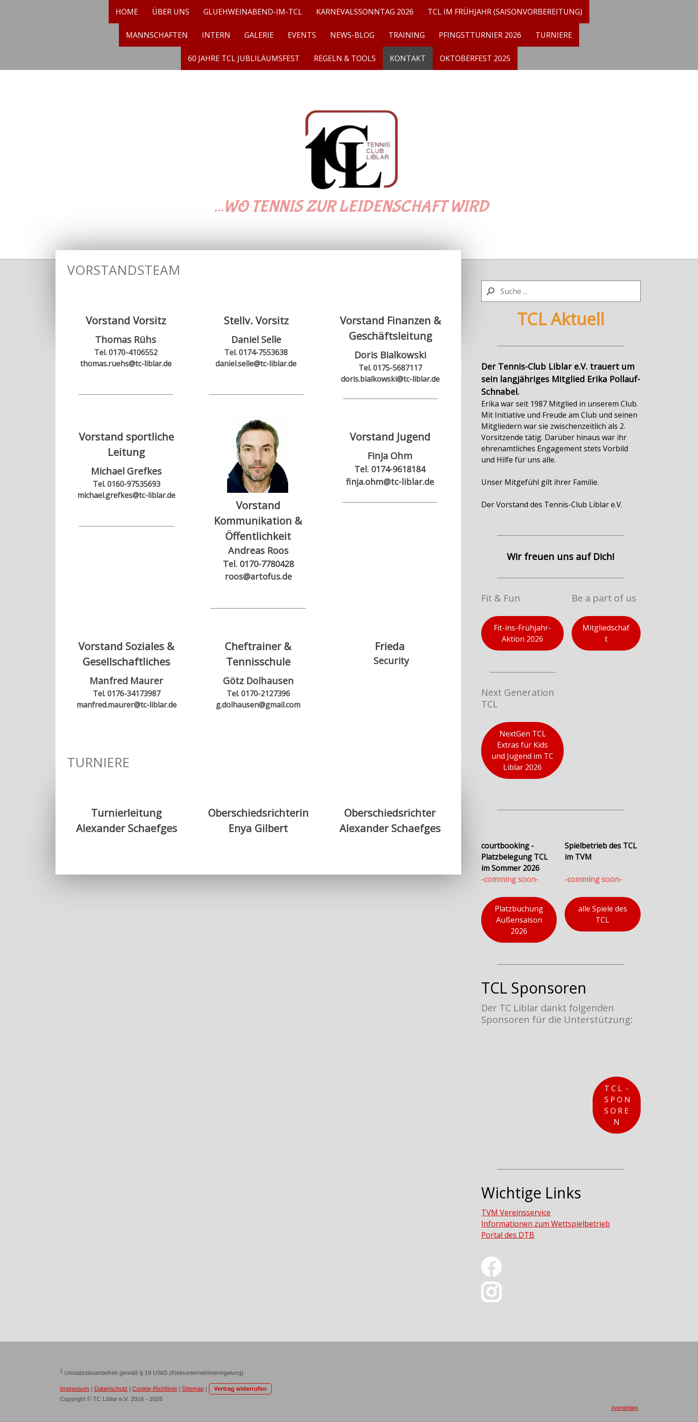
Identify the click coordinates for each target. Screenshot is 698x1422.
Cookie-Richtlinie (154, 1388)
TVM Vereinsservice (516, 1212)
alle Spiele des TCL (602, 914)
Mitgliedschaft (605, 633)
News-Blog (352, 35)
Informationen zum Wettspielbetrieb (545, 1224)
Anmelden (624, 1407)
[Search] (560, 291)
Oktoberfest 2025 (475, 58)
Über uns (170, 12)
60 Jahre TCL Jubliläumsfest (244, 58)
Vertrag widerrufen (240, 1388)
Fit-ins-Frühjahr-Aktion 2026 (522, 633)
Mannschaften (157, 35)
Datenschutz (110, 1388)
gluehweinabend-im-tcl (252, 12)
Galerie (259, 35)
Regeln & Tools (345, 58)
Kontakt (408, 58)
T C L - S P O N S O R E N (616, 1105)
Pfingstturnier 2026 (480, 35)
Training (406, 35)
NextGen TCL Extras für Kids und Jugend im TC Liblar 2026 (522, 750)
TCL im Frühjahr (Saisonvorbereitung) (505, 12)
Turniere (553, 35)
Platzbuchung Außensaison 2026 (519, 920)
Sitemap (193, 1388)
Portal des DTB (507, 1235)
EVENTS (302, 35)
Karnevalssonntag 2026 (365, 12)
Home (127, 12)
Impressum (75, 1388)
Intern (216, 35)
